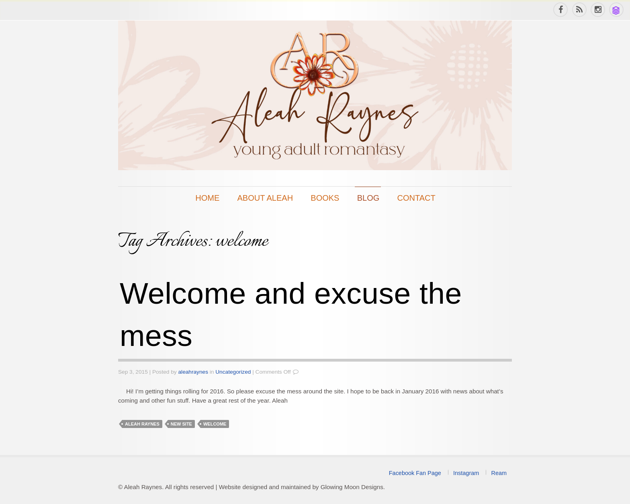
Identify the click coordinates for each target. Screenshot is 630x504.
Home (207, 197)
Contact (416, 197)
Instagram (466, 473)
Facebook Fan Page (415, 473)
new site (181, 424)
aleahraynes (193, 372)
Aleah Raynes (142, 424)
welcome (214, 424)
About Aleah (265, 197)
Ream (499, 473)
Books (325, 197)
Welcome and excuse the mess (291, 314)
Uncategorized (233, 372)
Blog (368, 197)
